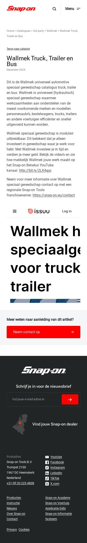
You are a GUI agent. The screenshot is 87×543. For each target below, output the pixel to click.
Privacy (12, 529)
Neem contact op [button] (43, 332)
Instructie (13, 503)
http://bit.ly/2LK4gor (35, 170)
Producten (14, 497)
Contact (12, 519)
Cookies (24, 529)
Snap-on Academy (57, 497)
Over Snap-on (16, 513)
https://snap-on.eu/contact (54, 195)
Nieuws (12, 508)
